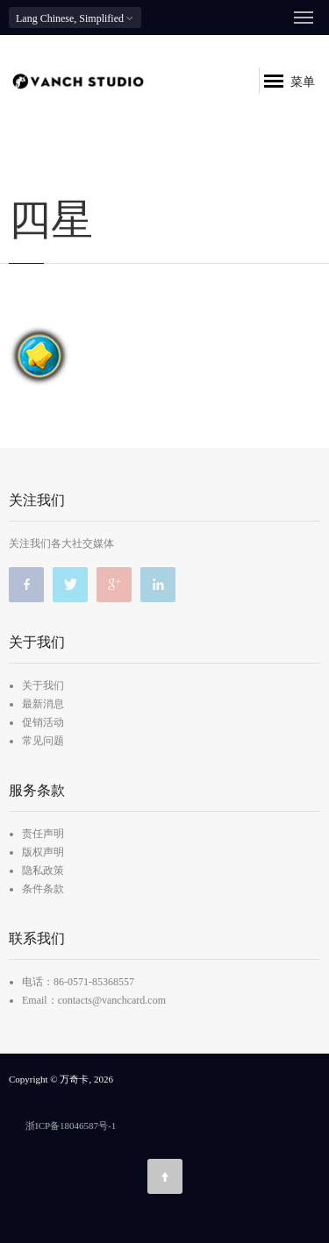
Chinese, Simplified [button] (75, 18)
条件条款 (43, 889)
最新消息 (43, 704)
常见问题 (43, 741)
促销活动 (43, 722)
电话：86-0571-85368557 (78, 982)
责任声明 (43, 833)
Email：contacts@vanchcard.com (94, 1000)
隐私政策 (43, 870)
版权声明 (43, 852)
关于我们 (43, 685)
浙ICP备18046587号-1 (70, 1125)
